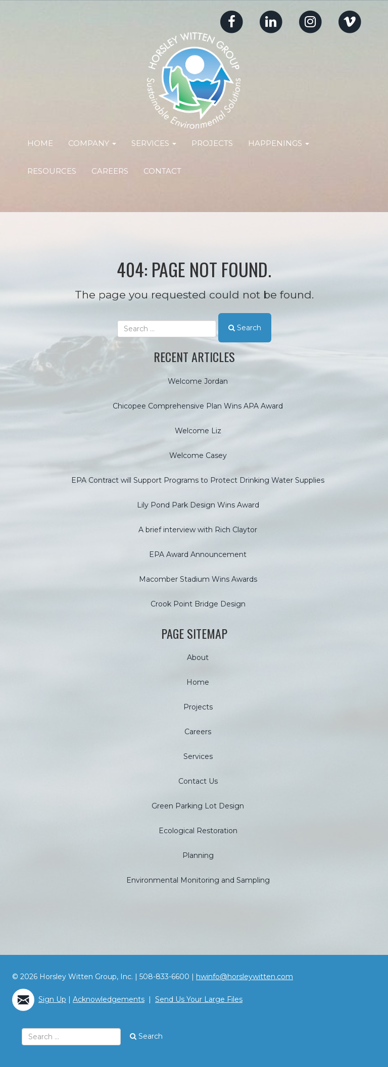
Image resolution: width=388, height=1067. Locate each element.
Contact (162, 171)
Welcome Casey (198, 455)
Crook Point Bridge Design (198, 603)
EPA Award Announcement (198, 553)
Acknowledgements (108, 998)
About (198, 657)
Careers (109, 171)
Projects (212, 143)
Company (92, 143)
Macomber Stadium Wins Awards (198, 578)
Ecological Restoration (198, 830)
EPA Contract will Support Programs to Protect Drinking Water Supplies (197, 479)
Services (153, 143)
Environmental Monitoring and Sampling (198, 879)
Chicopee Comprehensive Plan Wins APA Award (198, 405)
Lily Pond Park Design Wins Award (198, 504)
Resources (51, 171)
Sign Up (52, 998)
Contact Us (198, 780)
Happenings (278, 143)
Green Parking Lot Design (198, 805)
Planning (198, 854)
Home (40, 143)
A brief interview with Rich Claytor (197, 529)
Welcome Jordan (198, 380)
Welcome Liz (198, 430)
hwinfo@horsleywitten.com (244, 976)
